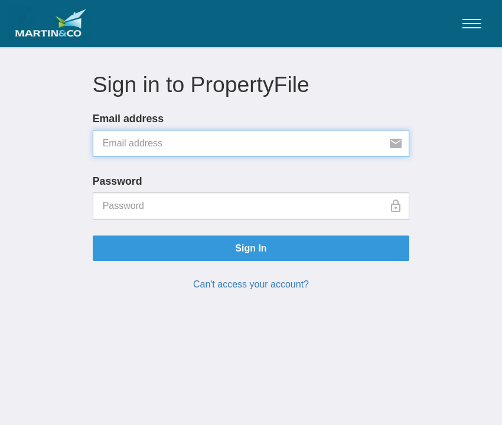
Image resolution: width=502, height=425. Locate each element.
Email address (128, 119)
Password (117, 181)
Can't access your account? (251, 284)
